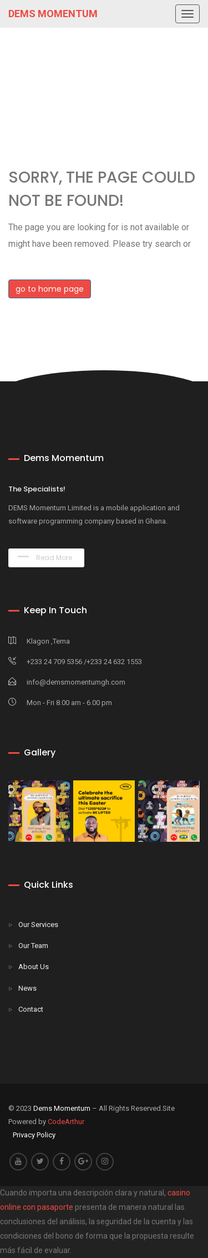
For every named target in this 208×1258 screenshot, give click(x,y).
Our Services (38, 924)
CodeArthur (66, 1121)
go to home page (50, 288)
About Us (33, 966)
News (27, 988)
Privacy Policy (34, 1135)
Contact (30, 1009)
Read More (45, 557)
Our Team (33, 945)
